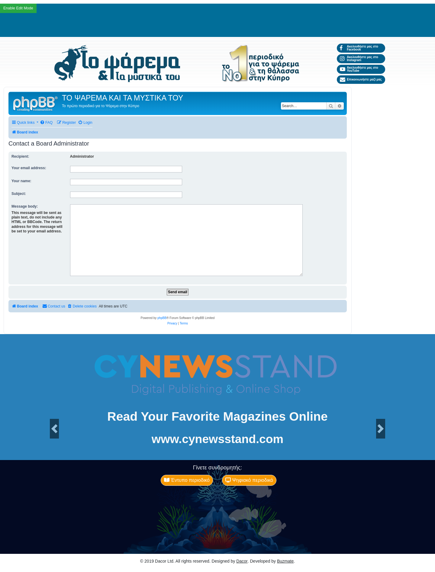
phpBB (161, 318)
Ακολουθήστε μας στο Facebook (359, 48)
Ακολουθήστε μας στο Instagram (359, 58)
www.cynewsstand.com (217, 439)
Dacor (241, 561)
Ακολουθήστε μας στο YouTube (359, 69)
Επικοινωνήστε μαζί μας (361, 79)
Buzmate (285, 561)
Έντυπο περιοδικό (187, 480)
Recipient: (20, 156)
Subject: (18, 194)
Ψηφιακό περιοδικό (249, 480)
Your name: (21, 181)
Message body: (24, 206)
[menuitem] (46, 123)
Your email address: (28, 168)
